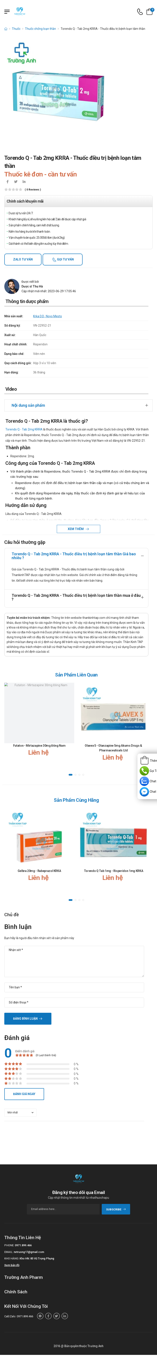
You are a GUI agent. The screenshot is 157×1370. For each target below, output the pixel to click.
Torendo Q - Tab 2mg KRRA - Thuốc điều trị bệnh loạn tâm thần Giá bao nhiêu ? (74, 556)
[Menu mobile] (7, 11)
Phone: (9, 1245)
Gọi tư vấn (65, 259)
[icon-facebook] (7, 182)
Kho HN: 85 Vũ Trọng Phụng (37, 1258)
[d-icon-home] (5, 28)
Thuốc (16, 28)
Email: (8, 1252)
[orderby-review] (20, 1113)
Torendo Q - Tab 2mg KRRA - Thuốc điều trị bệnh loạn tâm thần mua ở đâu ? (76, 597)
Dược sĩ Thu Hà (32, 286)
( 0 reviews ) (33, 189)
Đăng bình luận (25, 1018)
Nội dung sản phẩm (28, 405)
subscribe (116, 1209)
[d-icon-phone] (140, 11)
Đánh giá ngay (24, 1094)
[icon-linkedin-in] (24, 182)
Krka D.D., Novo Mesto (47, 316)
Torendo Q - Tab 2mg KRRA (23, 429)
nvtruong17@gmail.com (29, 1252)
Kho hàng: (11, 1258)
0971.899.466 (23, 1245)
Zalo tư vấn (23, 259)
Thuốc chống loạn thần (40, 28)
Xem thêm (76, 529)
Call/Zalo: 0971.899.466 (18, 1316)
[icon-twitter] (15, 182)
